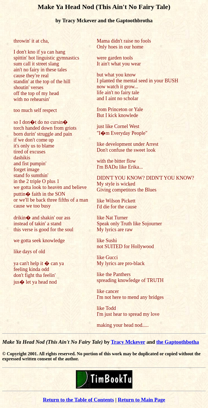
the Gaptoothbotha (177, 342)
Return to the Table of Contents (78, 400)
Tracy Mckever (128, 342)
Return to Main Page (141, 400)
